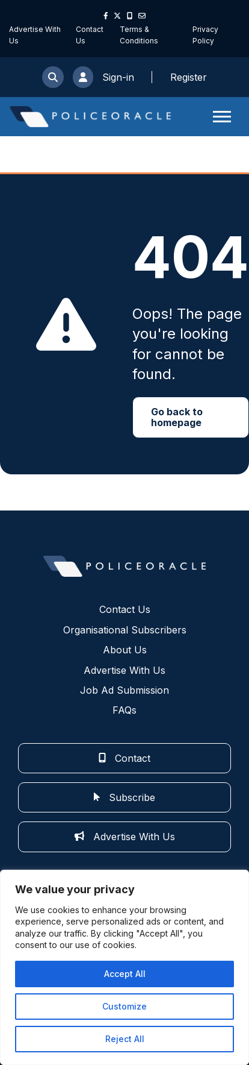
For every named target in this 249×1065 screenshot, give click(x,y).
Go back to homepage (177, 417)
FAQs (124, 710)
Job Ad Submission (124, 690)
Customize (124, 1006)
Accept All (125, 974)
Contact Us (124, 609)
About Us (125, 649)
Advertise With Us (124, 670)
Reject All (124, 1039)
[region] (124, 967)
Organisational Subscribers (124, 629)
